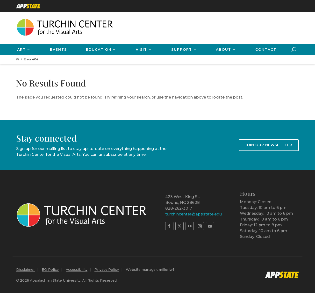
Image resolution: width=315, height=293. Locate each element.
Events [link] (58, 49)
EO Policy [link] (50, 269)
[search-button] (293, 49)
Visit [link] (141, 49)
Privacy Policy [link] (106, 269)
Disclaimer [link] (25, 269)
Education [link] (99, 49)
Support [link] (181, 49)
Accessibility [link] (76, 269)
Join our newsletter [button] (268, 145)
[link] (28, 6)
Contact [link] (265, 49)
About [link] (223, 49)
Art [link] (21, 49)
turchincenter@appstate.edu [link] (193, 214)
